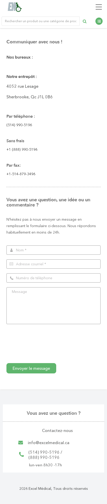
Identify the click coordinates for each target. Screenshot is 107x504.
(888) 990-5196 (44, 457)
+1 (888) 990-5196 (21, 149)
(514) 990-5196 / (45, 452)
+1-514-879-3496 (20, 174)
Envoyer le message (31, 368)
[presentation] (45, 348)
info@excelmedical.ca (48, 442)
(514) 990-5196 (19, 125)
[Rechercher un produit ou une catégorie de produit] (41, 21)
